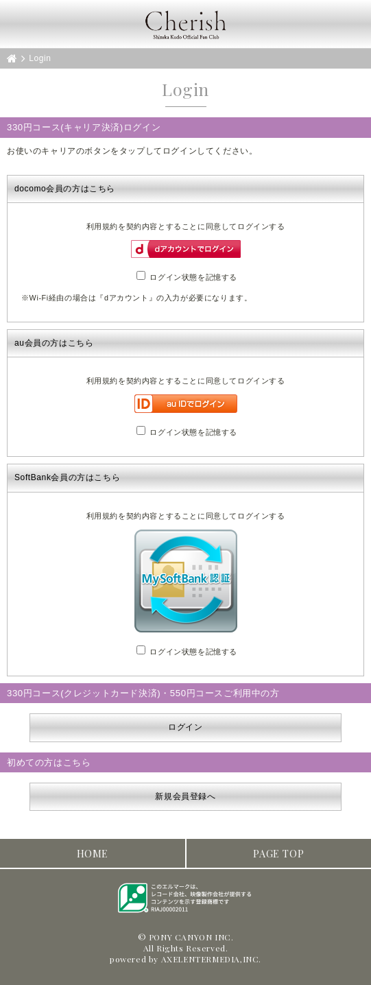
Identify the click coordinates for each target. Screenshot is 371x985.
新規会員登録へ (185, 796)
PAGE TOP (278, 853)
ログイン (185, 727)
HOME (92, 853)
